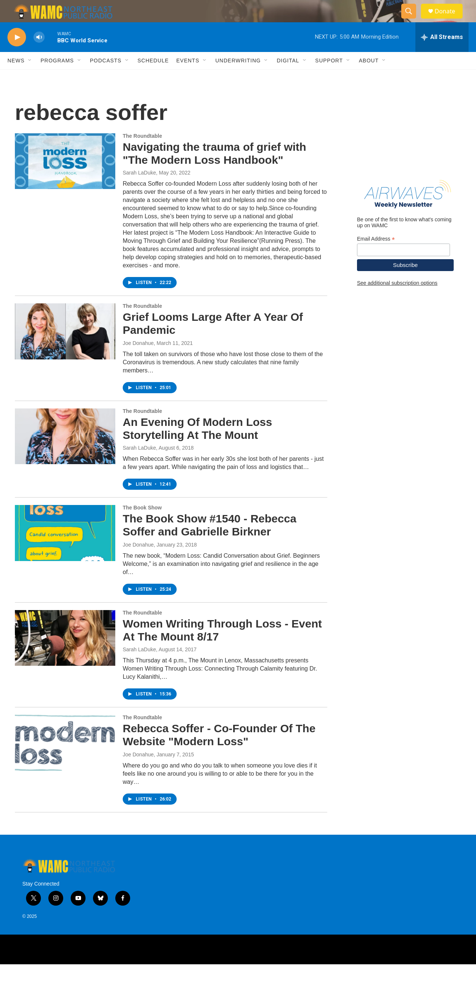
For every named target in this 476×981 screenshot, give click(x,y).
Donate (449, 19)
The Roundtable (142, 153)
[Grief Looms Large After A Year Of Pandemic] (65, 348)
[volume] (39, 54)
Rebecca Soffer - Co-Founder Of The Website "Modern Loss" (219, 751)
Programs (57, 77)
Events (187, 77)
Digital (288, 77)
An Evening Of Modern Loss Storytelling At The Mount (197, 445)
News (16, 77)
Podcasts (106, 77)
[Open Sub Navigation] (30, 77)
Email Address (376, 255)
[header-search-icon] (412, 19)
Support (329, 77)
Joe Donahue (138, 360)
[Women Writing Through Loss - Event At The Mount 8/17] (65, 654)
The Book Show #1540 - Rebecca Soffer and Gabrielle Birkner (209, 541)
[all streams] (442, 54)
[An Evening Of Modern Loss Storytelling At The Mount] (65, 453)
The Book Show (142, 524)
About (369, 77)
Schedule (153, 77)
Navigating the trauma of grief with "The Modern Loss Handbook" (214, 170)
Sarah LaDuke (139, 189)
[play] (17, 54)
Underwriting (238, 77)
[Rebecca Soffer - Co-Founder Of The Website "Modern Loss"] (65, 759)
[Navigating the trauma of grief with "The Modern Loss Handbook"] (65, 178)
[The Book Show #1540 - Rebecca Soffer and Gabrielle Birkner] (65, 549)
